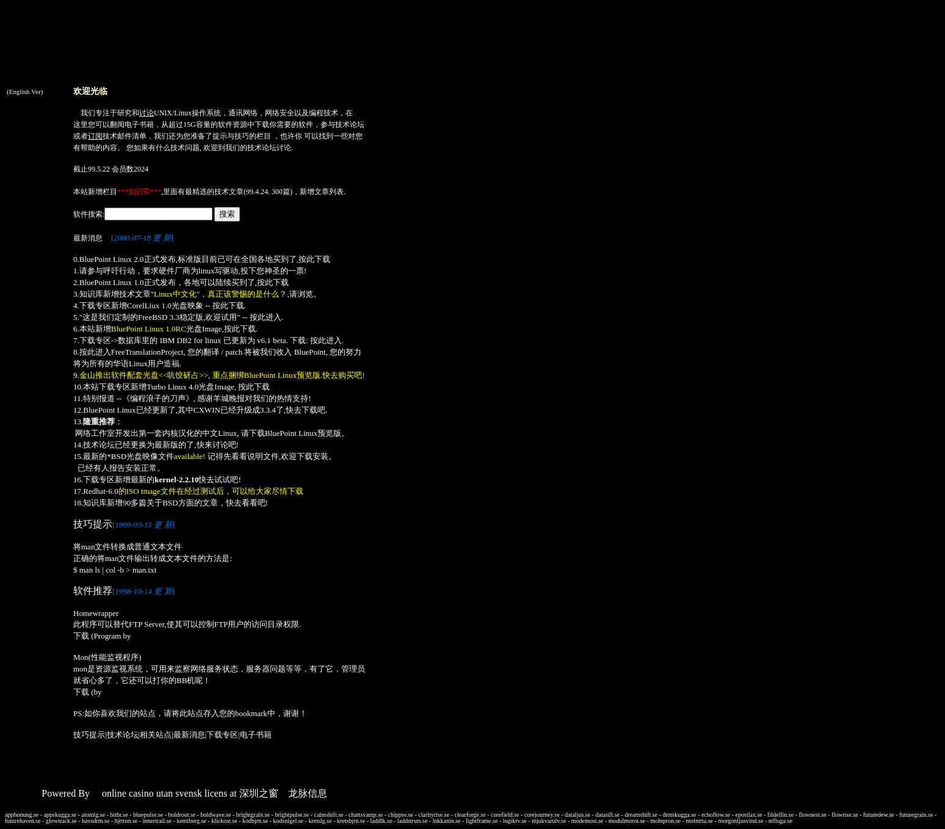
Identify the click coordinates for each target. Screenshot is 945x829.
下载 (262, 124)
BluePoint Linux (109, 410)
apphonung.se (21, 814)
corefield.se (505, 814)
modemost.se (587, 820)
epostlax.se (749, 814)
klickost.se (224, 820)
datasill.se (607, 814)
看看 (250, 502)
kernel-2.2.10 (176, 479)
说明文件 (263, 456)
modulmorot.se (627, 820)
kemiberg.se (191, 820)
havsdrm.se (95, 820)
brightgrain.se (253, 814)
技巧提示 (89, 734)
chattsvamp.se (366, 814)
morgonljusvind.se (740, 820)
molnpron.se (665, 820)
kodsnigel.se (288, 820)
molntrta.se (699, 820)
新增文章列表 (322, 191)
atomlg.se (94, 814)
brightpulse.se (292, 814)
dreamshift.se (641, 814)
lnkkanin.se (447, 820)
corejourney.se (542, 814)
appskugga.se (60, 814)
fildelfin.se (780, 814)
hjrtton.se (126, 820)
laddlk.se (382, 820)
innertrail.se (157, 820)
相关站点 (156, 734)
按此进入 (265, 317)
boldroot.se (182, 814)
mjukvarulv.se (549, 820)
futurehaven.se (23, 820)
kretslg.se (319, 820)
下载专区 (222, 734)
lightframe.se (482, 820)
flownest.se (813, 814)
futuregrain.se (916, 814)
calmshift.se (328, 814)
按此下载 (314, 259)
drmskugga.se (679, 814)
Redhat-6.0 (100, 491)
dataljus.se (577, 814)
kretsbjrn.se (351, 820)
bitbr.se (119, 814)
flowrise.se (844, 814)
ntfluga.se (780, 820)
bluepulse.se (148, 814)
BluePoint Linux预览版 (303, 433)
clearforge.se (469, 814)
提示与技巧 (230, 136)
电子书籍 (139, 124)
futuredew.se (878, 814)
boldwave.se (216, 814)
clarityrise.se (433, 814)
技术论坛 (349, 124)
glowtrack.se (61, 820)
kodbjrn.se (255, 820)
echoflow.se (715, 814)
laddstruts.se (412, 820)
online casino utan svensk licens (164, 793)
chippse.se (400, 814)
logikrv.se (515, 820)
